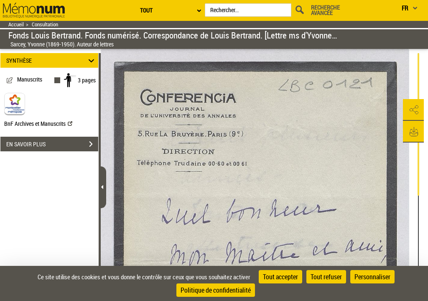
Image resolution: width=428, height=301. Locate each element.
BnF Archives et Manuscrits (38, 124)
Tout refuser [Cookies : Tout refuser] (326, 276)
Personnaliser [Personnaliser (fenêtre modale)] (372, 276)
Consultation (45, 24)
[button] (413, 110)
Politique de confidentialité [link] (216, 290)
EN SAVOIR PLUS (52, 144)
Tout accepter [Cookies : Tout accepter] (280, 276)
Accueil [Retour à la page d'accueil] (16, 24)
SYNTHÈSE (51, 60)
